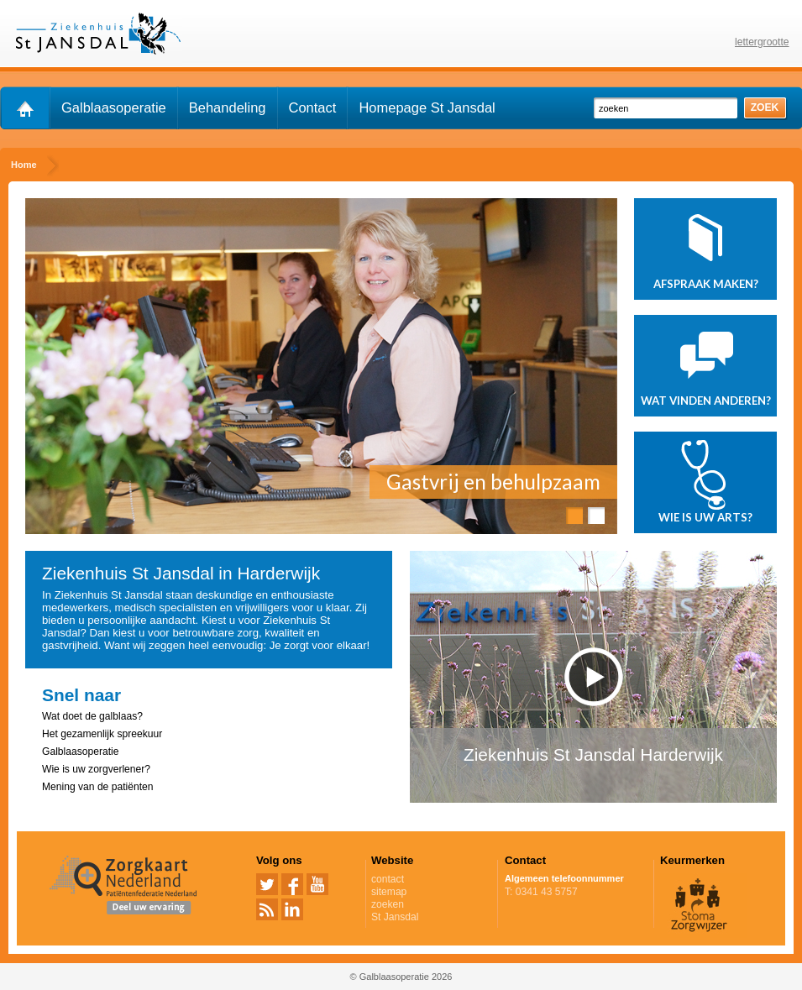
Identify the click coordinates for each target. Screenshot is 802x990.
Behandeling (227, 107)
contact (387, 879)
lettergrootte (762, 42)
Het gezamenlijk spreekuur (102, 734)
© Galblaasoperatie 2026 (401, 977)
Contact (313, 107)
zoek (765, 107)
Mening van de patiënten (97, 787)
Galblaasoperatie (113, 107)
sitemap (388, 892)
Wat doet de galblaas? (92, 716)
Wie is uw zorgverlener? (96, 769)
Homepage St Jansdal (427, 107)
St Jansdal (431, 917)
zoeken (387, 904)
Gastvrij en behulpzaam (493, 481)
